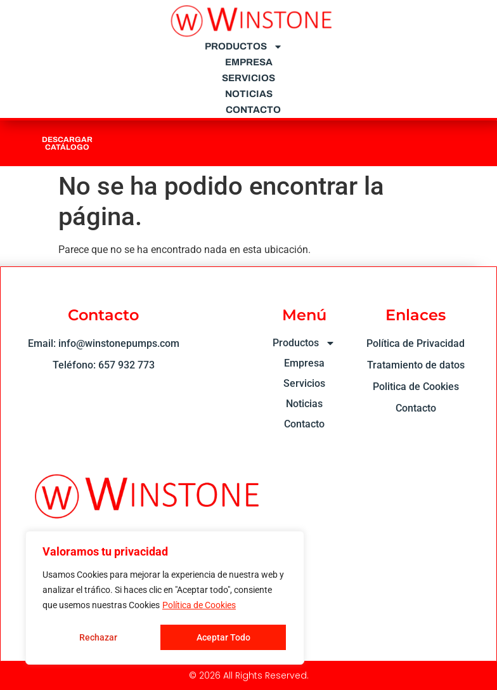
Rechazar (98, 637)
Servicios (248, 78)
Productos (244, 47)
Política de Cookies (199, 606)
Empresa (249, 62)
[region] (164, 598)
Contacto (253, 110)
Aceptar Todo (223, 637)
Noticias (249, 94)
